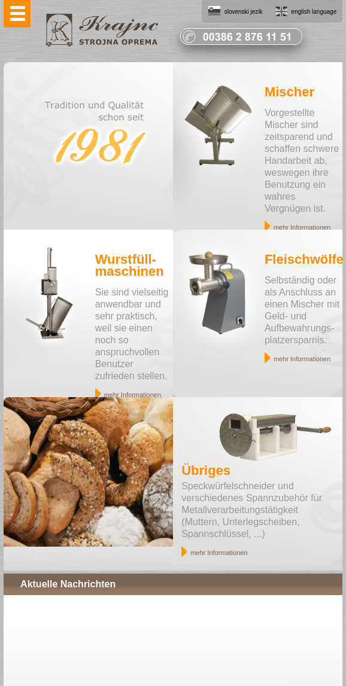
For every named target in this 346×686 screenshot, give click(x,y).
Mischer (289, 91)
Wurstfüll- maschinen (129, 265)
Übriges (205, 470)
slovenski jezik (243, 11)
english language (314, 11)
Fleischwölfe (304, 259)
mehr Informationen (302, 227)
